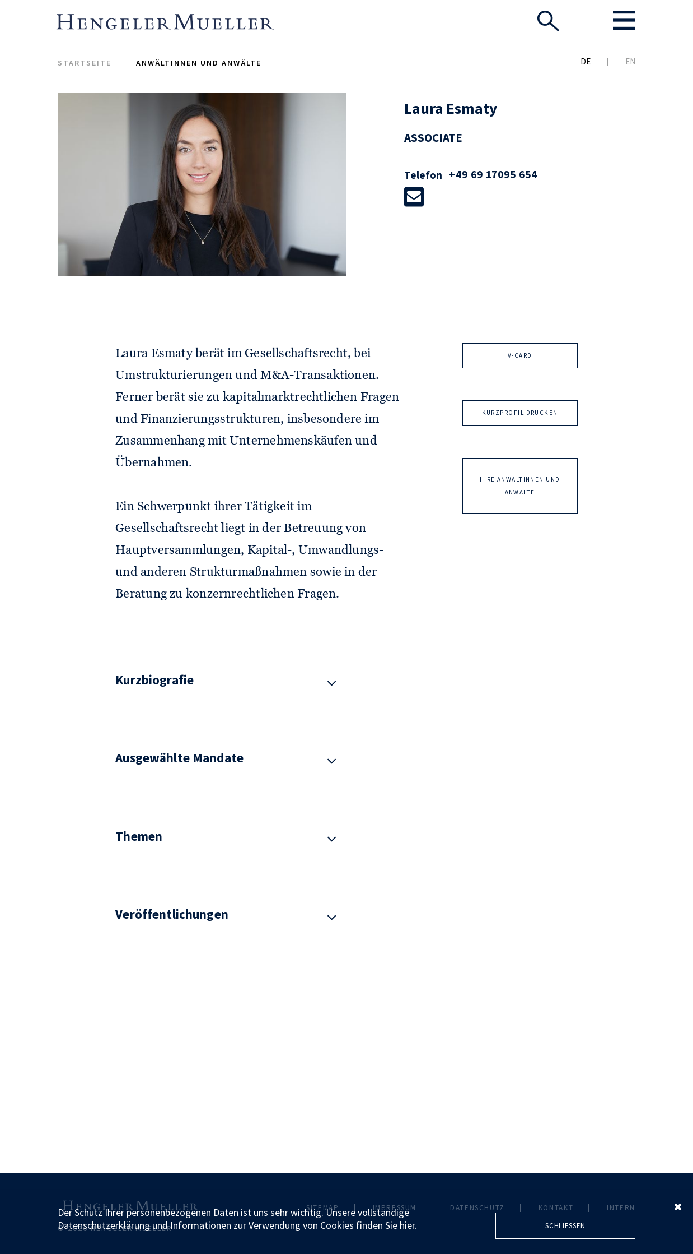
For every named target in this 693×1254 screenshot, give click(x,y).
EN (630, 61)
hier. (408, 1225)
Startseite (84, 63)
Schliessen (565, 1225)
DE (585, 61)
